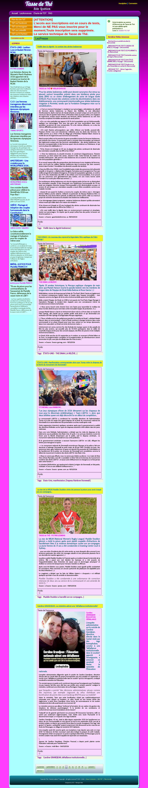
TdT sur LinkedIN (19, 30)
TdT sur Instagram (19, 27)
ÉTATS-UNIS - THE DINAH (54, 353)
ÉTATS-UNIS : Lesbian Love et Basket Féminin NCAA (20, 50)
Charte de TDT (39, 13)
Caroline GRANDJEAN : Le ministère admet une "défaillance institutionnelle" (67, 606)
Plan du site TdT (18, 19)
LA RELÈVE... (71, 353)
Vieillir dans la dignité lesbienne (56, 228)
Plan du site (107, 779)
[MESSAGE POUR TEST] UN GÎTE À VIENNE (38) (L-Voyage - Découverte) (120, 61)
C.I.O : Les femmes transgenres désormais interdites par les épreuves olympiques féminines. (20, 106)
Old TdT (100, 779)
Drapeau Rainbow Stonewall (78, 480)
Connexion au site (17, 38)
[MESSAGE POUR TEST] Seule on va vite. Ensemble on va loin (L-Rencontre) (121, 65)
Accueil (15, 13)
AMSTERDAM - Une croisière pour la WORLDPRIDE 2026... (20, 163)
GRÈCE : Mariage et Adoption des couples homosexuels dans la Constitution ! (20, 209)
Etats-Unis (47, 480)
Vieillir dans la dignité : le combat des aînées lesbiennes (59, 47)
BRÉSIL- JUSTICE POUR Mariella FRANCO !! (20, 265)
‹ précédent (50, 767)
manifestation (59, 480)
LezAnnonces (26, 13)
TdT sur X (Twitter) (19, 34)
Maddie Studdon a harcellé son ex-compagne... (63, 597)
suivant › (92, 767)
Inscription (123, 3)
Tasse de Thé (38, 3)
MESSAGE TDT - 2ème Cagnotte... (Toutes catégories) (120, 70)
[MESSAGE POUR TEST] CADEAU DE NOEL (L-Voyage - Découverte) (120, 46)
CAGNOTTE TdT (124, 31)
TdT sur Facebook (19, 23)
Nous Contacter (91, 779)
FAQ (50, 13)
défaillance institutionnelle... (73, 757)
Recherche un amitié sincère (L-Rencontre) (119, 42)
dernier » (40, 771)
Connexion (133, 3)
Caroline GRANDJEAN (52, 757)
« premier (40, 767)
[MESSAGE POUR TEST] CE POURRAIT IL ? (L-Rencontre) (122, 51)
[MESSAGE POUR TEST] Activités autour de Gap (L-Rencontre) (122, 56)
